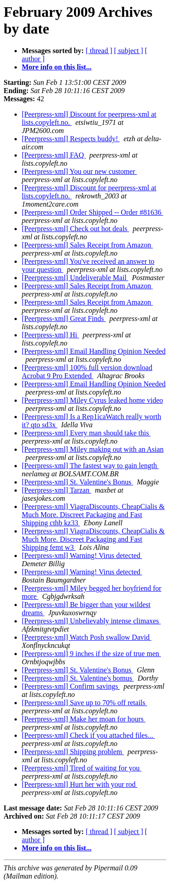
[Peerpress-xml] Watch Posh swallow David (86, 637)
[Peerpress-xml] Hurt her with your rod (79, 784)
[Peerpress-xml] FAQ (54, 155)
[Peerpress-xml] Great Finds (64, 318)
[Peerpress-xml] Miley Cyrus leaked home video (92, 400)
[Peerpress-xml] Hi (50, 335)
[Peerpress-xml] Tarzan (56, 490)
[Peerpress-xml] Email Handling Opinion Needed (93, 351)
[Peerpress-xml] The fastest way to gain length (90, 465)
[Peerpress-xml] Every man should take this (86, 433)
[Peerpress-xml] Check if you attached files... (88, 735)
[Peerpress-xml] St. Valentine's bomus (78, 678)
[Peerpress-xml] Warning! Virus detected (82, 555)
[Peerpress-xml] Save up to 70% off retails (84, 702)
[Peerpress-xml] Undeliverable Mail (75, 277)
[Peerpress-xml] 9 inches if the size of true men (91, 653)
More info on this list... (57, 67)
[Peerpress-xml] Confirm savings (71, 686)
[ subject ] (128, 50)
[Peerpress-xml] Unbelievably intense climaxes (91, 621)
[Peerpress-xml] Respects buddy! (71, 139)
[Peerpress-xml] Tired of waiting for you (81, 768)
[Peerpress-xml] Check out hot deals (75, 228)
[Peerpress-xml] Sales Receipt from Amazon (87, 245)
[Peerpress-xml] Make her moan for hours (84, 719)
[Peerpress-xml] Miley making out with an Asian (93, 449)
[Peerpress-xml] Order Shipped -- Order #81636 (92, 212)
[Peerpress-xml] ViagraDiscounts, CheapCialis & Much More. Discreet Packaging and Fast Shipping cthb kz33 (93, 515)
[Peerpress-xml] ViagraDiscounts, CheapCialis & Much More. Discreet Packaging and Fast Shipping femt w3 (93, 539)
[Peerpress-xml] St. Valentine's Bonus (77, 482)
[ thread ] (99, 50)
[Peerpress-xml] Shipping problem (73, 752)
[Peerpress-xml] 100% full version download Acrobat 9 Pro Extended (87, 372)
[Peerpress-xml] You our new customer (79, 171)
